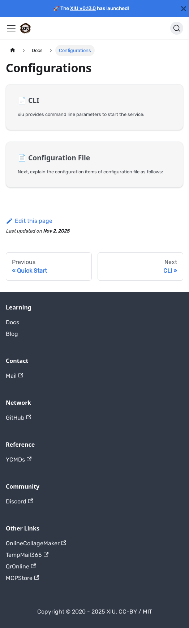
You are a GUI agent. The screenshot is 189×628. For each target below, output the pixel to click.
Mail (14, 375)
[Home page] (13, 50)
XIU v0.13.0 (83, 8)
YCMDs (18, 459)
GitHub (18, 417)
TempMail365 (27, 554)
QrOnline (21, 566)
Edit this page (29, 220)
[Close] (183, 8)
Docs (12, 322)
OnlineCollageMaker (36, 543)
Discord (19, 501)
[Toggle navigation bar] (11, 28)
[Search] (176, 28)
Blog (12, 333)
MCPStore (22, 578)
